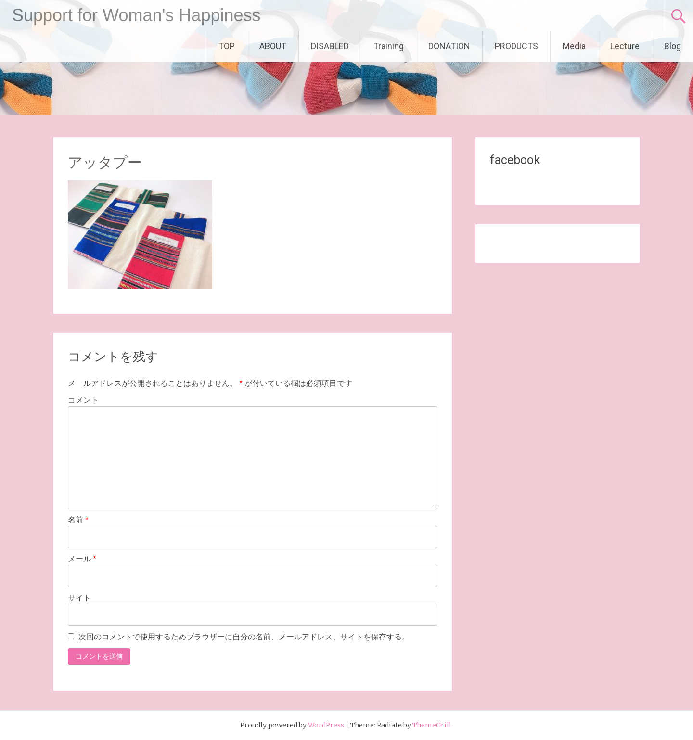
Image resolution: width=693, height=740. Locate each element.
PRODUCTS (516, 46)
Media (574, 46)
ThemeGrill (431, 725)
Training (388, 46)
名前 (78, 520)
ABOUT (272, 46)
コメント (83, 400)
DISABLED (330, 46)
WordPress (326, 725)
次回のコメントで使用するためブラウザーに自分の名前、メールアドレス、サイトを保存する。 (244, 637)
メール (82, 559)
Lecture (625, 46)
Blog (672, 46)
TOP (226, 46)
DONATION (449, 46)
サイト (79, 598)
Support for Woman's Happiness (136, 15)
